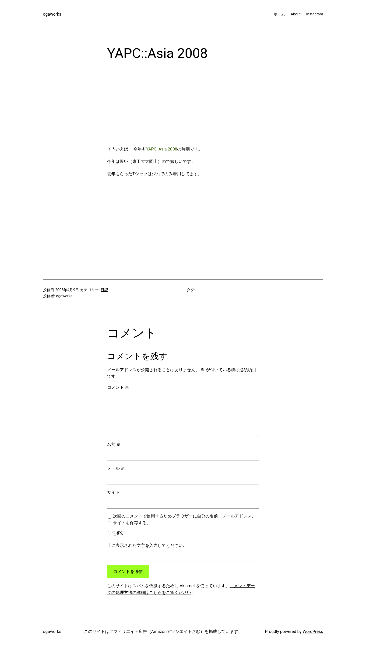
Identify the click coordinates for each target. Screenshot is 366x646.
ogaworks (52, 14)
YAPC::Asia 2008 (161, 149)
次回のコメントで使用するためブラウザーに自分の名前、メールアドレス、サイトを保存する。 (184, 519)
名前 (114, 444)
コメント (118, 387)
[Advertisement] (183, 107)
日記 (104, 290)
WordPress (313, 631)
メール (116, 468)
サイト (113, 492)
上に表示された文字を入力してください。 (147, 545)
